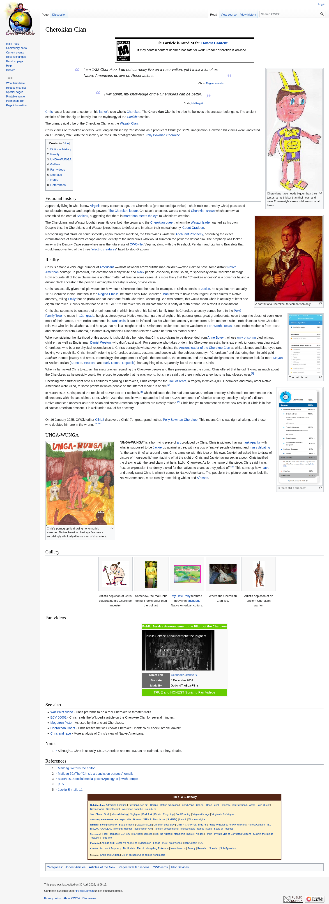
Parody (192, 848)
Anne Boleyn (216, 337)
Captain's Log (144, 824)
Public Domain (85, 890)
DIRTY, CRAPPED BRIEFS (192, 824)
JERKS (147, 819)
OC (201, 843)
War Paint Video (61, 712)
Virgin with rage (201, 814)
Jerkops (148, 833)
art (179, 442)
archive (189, 675)
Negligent (135, 814)
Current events (15, 52)
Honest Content (214, 43)
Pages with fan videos (134, 867)
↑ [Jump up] (56, 751)
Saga (209, 828)
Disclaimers (89, 898)
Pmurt (208, 833)
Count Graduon (193, 227)
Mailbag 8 (197, 103)
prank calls (118, 321)
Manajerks (179, 833)
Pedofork (147, 814)
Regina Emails (108, 294)
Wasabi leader (201, 222)
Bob (166, 294)
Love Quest (263, 805)
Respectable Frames (192, 828)
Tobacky (94, 837)
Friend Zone (187, 805)
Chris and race (60, 733)
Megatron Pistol (61, 722)
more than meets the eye (140, 216)
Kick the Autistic (163, 833)
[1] (252, 373)
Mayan (278, 358)
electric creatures (104, 249)
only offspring (246, 337)
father (103, 111)
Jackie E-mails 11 (70, 789)
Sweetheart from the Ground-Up (138, 809)
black (140, 272)
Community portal (16, 48)
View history (248, 14)
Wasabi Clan (129, 123)
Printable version (16, 96)
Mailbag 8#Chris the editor (76, 768)
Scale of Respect (223, 828)
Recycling (168, 814)
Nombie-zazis (178, 848)
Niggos (199, 833)
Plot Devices (180, 867)
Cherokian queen (162, 222)
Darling (154, 805)
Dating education (169, 805)
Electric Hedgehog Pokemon (152, 848)
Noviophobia (97, 809)
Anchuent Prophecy (189, 234)
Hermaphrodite (123, 819)
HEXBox (137, 833)
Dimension (145, 843)
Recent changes (16, 56)
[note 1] (99, 423)
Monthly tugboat (123, 828)
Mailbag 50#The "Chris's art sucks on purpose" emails (95, 773)
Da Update (129, 848)
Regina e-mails (214, 83)
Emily (72, 299)
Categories (54, 867)
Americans (106, 267)
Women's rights (196, 819)
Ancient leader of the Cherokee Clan (204, 347)
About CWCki (71, 898)
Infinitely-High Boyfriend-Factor (238, 805)
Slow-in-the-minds (263, 833)
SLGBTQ (172, 819)
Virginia (95, 206)
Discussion (59, 14)
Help (9, 65)
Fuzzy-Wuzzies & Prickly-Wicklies (227, 824)
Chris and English (110, 854)
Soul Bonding (183, 814)
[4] (178, 401)
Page (45, 14)
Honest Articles (74, 867)
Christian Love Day (164, 824)
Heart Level (212, 805)
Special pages (14, 92)
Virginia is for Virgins (223, 814)
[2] (169, 385)
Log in (321, 4)
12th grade (86, 315)
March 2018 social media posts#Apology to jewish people (98, 779)
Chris (49, 111)
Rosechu (202, 848)
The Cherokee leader (123, 211)
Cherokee (133, 111)
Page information (16, 105)
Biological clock (108, 824)
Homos (137, 819)
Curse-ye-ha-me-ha (126, 843)
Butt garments (126, 824)
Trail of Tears (177, 381)
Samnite (76, 363)
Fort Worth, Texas (219, 326)
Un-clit (182, 819)
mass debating (259, 447)
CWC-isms (160, 867)
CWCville (136, 244)
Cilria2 (99, 419)
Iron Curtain (190, 843)
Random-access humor (166, 828)
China (98, 814)
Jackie (205, 289)
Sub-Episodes (228, 848)
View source (229, 14)
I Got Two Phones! (172, 843)
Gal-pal (200, 805)
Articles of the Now (102, 867)
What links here (15, 83)
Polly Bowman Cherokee (162, 135)
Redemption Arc (143, 828)
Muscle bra (159, 819)
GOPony (125, 833)
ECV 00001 (58, 717)
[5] (233, 466)
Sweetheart (112, 809)
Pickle (157, 814)
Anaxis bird (107, 843)
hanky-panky (251, 442)
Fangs (156, 843)
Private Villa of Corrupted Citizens (232, 833)
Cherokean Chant (62, 728)
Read (213, 14)
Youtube (176, 675)
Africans (202, 478)
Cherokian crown (203, 211)
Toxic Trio (106, 837)
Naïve (190, 833)
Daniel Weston (100, 342)
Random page (14, 61)
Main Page (12, 43)
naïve (265, 467)
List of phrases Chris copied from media (143, 854)
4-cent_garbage (110, 833)
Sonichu (133, 117)
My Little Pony (181, 596)
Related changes (16, 87)
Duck (107, 814)
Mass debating (120, 814)
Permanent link (15, 100)
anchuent (193, 600)
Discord (10, 70)
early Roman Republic (119, 363)
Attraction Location (116, 805)
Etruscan (90, 363)
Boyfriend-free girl (138, 805)
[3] (141, 391)
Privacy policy (52, 898)
